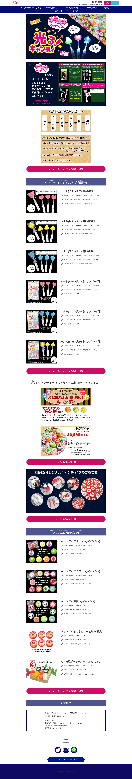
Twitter (115, 3)
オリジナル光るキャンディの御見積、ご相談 (66, 169)
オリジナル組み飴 (74, 8)
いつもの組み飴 (93, 8)
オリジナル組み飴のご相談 (66, 462)
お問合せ (108, 8)
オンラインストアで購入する (66, 760)
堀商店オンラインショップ (66, 11)
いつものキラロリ (55, 8)
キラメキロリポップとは (32, 8)
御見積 (107, 3)
